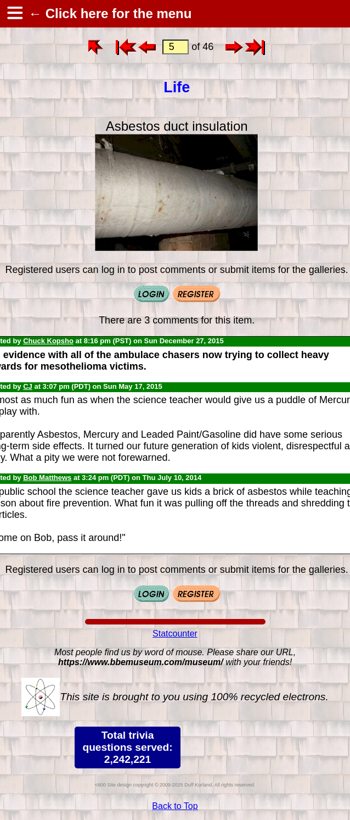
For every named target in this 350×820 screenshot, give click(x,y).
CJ (27, 386)
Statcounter (175, 633)
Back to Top (174, 806)
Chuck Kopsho (48, 341)
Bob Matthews (47, 477)
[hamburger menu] (14, 14)
